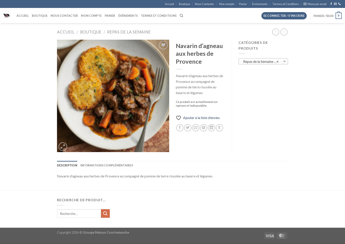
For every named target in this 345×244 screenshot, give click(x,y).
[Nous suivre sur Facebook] (331, 4)
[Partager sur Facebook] (180, 127)
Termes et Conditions (285, 4)
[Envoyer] (105, 213)
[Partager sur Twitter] (187, 127)
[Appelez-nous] (339, 4)
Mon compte (226, 4)
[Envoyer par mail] (195, 127)
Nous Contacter (204, 4)
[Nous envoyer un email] (335, 4)
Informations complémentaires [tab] (106, 165)
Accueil (169, 4)
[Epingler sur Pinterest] (203, 127)
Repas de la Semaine (129, 32)
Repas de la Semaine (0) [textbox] (261, 61)
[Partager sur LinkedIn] (211, 127)
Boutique (184, 4)
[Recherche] (181, 15)
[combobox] (263, 61)
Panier (243, 4)
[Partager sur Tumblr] (219, 127)
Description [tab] (67, 165)
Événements (260, 4)
